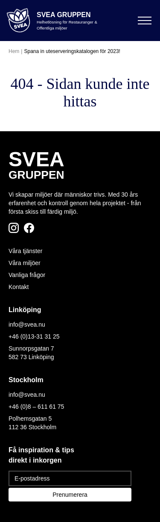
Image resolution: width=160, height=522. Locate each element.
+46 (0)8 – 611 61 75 (36, 406)
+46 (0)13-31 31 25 (34, 336)
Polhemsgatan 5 (30, 418)
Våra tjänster (25, 251)
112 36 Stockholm (32, 427)
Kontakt (19, 286)
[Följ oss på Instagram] (14, 228)
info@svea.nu (27, 324)
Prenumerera (69, 494)
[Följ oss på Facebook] (29, 228)
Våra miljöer (25, 263)
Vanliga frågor (27, 274)
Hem (14, 51)
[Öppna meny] (144, 20)
